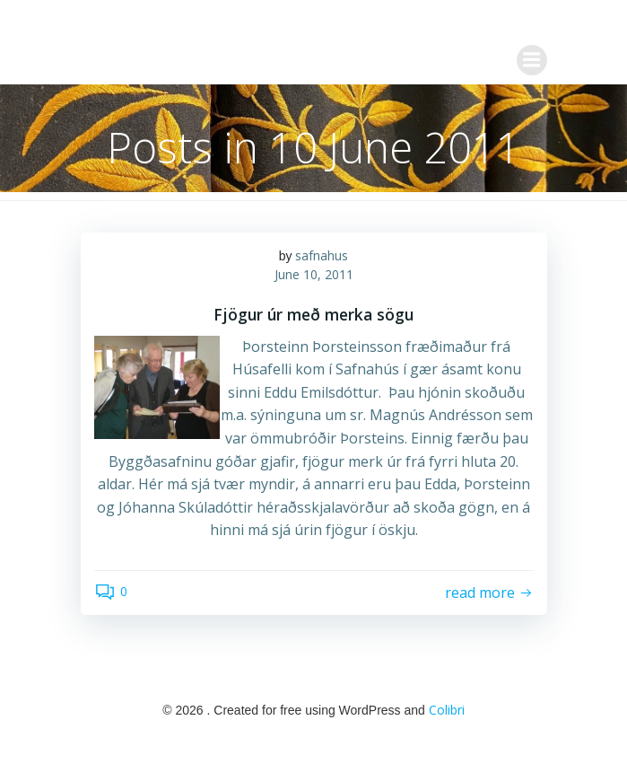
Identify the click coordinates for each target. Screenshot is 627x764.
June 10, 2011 (313, 274)
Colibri (447, 709)
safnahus (321, 255)
